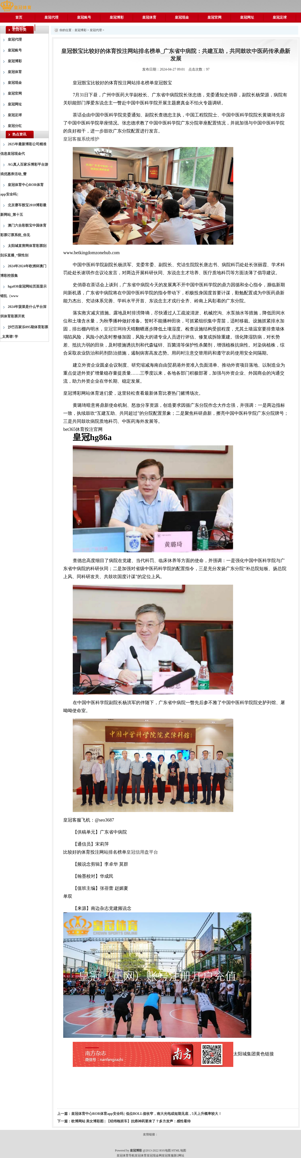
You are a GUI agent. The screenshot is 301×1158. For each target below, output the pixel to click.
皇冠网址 (247, 17)
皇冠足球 (280, 17)
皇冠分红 (19, 27)
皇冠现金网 (154, 1155)
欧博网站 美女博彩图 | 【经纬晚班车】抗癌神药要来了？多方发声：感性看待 (131, 1121)
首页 (18, 17)
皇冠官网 (214, 17)
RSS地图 (165, 1150)
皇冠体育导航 (126, 1155)
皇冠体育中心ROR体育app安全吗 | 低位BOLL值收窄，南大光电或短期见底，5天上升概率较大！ (146, 1114)
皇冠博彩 (117, 17)
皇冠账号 (84, 17)
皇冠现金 (182, 17)
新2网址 (179, 1155)
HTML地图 (179, 1150)
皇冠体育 (149, 17)
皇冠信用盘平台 (142, 852)
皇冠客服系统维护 (81, 139)
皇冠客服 (168, 1155)
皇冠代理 (51, 17)
